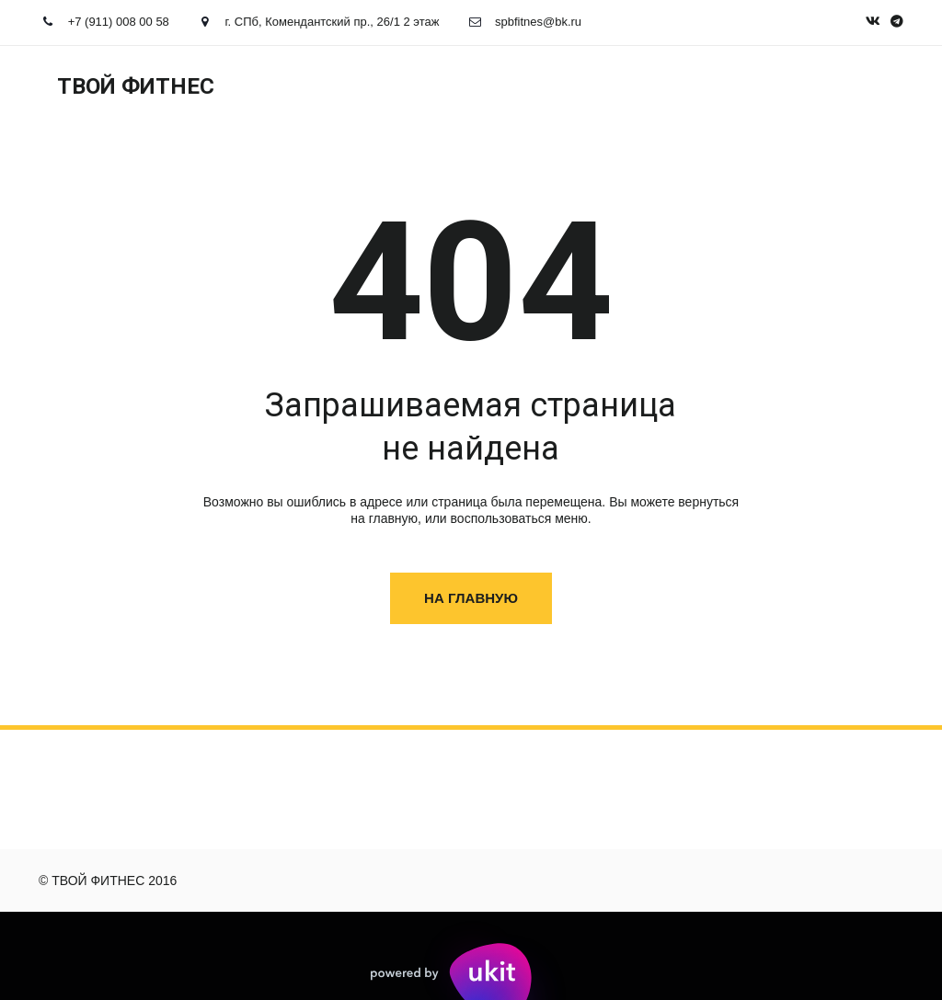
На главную (471, 598)
